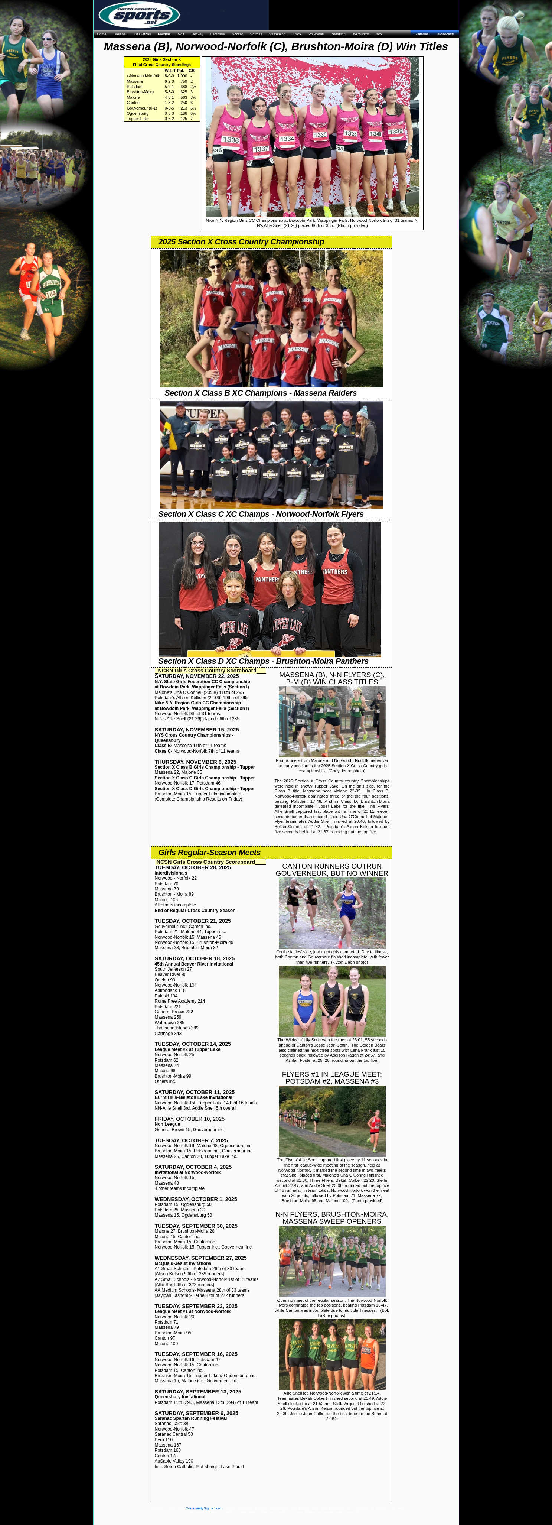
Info (379, 34)
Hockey (197, 34)
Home (102, 34)
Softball (256, 34)
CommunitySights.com (203, 1508)
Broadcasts (446, 34)
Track (297, 34)
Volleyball (316, 34)
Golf (181, 34)
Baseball (120, 34)
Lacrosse (217, 34)
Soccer (237, 34)
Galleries (422, 34)
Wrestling (338, 34)
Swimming (277, 34)
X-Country (361, 34)
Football (164, 34)
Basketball (142, 34)
